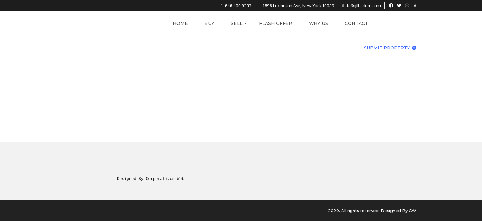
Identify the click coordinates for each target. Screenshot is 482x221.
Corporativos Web (165, 178)
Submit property (390, 48)
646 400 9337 (236, 5)
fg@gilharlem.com (361, 5)
